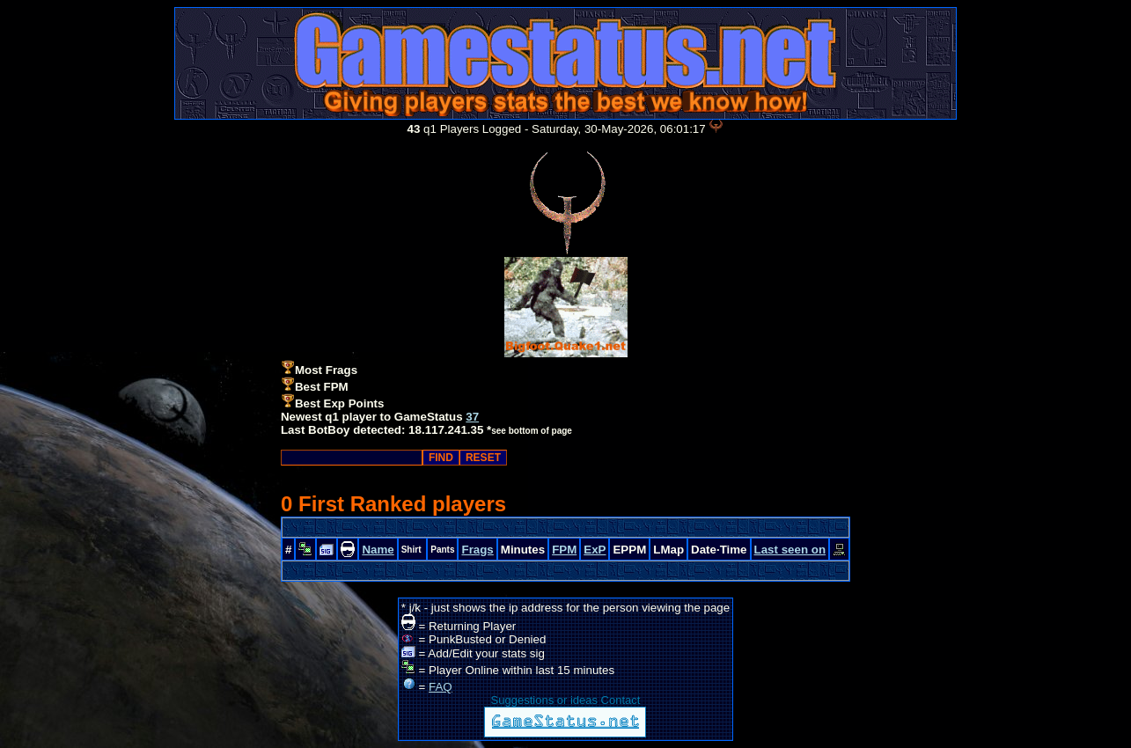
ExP (595, 549)
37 (472, 416)
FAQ (440, 686)
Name (377, 549)
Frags (477, 549)
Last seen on (790, 549)
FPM (564, 549)
